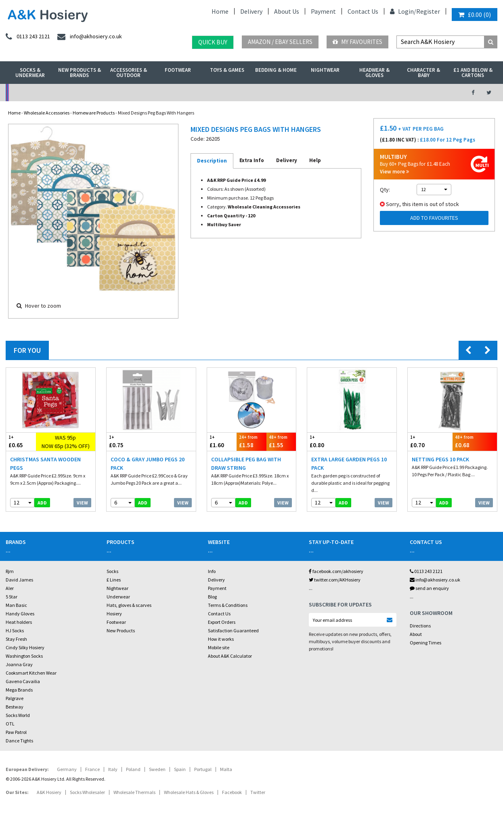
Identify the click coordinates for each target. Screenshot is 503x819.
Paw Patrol (16, 732)
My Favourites (357, 42)
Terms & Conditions (227, 605)
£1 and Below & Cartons (473, 73)
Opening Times (425, 643)
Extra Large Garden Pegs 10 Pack (349, 463)
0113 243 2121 (426, 571)
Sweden (157, 769)
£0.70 (430, 441)
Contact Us (363, 11)
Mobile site (218, 647)
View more (394, 171)
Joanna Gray (19, 664)
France (92, 769)
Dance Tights (19, 741)
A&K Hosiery (49, 792)
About (416, 634)
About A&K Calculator (230, 656)
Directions (420, 626)
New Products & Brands (79, 73)
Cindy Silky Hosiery (25, 647)
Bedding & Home (276, 70)
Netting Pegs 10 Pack (440, 459)
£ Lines (114, 580)
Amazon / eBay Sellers (280, 42)
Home (220, 11)
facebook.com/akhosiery (336, 571)
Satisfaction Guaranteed (233, 630)
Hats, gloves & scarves (129, 605)
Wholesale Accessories (46, 113)
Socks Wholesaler (87, 792)
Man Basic (16, 605)
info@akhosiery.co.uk (435, 580)
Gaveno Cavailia (23, 681)
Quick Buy (212, 42)
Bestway (14, 707)
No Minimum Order (62, 92)
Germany (67, 769)
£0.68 (475, 441)
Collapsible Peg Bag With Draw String (246, 463)
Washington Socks (24, 656)
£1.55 (281, 441)
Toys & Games (227, 70)
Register (428, 11)
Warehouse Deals (288, 92)
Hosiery (114, 614)
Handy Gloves (20, 614)
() (474, 14)
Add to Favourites (434, 217)
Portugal (203, 769)
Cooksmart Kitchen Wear (31, 673)
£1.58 (251, 441)
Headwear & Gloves (374, 73)
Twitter (257, 792)
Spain (180, 769)
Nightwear (325, 70)
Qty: (385, 189)
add (42, 503)
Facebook (232, 792)
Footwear (178, 70)
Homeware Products (94, 113)
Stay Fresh (16, 639)
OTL (10, 724)
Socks (112, 571)
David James (19, 580)
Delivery (251, 11)
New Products (121, 630)
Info (212, 571)
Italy (112, 769)
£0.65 (21, 441)
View (82, 503)
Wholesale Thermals (134, 792)
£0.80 (329, 441)
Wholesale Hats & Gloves (189, 792)
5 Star (11, 597)
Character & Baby (423, 73)
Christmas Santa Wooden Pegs (45, 463)
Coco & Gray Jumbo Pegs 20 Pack (147, 463)
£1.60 (222, 441)
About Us (286, 11)
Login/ (403, 11)
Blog (212, 597)
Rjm (10, 571)
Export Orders (221, 622)
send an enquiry (429, 588)
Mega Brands (19, 690)
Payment (323, 11)
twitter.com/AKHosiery (334, 580)
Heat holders (19, 622)
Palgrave (14, 698)
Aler (10, 588)
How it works (221, 639)
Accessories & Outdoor (128, 73)
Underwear (118, 597)
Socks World (18, 715)
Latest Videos (401, 92)
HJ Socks (15, 630)
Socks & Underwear (30, 73)
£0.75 (129, 441)
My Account (175, 92)
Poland (133, 769)
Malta (226, 769)
